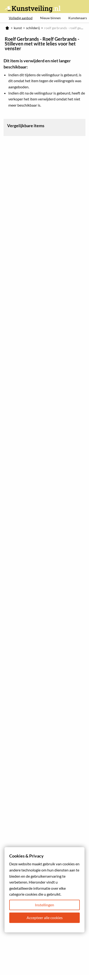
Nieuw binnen (50, 18)
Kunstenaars (77, 18)
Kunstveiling (33, 9)
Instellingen (44, 905)
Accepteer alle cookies (45, 917)
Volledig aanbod (21, 18)
